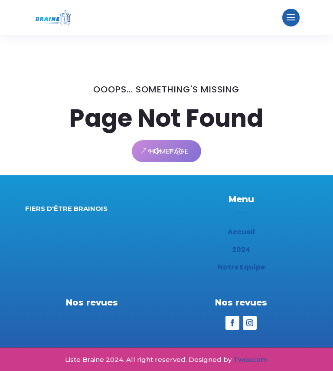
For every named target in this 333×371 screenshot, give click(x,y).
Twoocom (250, 359)
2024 (241, 250)
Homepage (168, 151)
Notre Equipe (241, 267)
